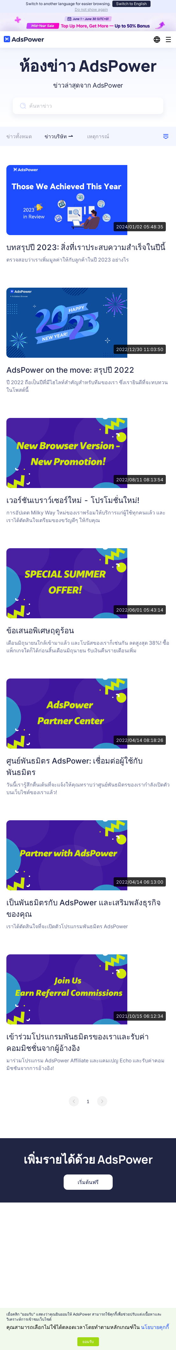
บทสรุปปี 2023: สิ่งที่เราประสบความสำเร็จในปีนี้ (85, 247)
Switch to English (131, 3)
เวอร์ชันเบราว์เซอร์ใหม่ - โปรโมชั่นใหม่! (72, 500)
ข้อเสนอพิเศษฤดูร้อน (40, 630)
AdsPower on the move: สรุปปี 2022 (70, 370)
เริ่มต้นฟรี (88, 1182)
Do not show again (91, 9)
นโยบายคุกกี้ (155, 1327)
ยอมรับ (88, 1341)
